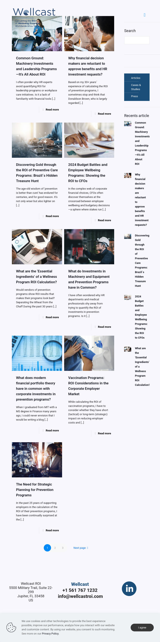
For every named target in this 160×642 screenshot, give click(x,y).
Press (134, 96)
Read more (52, 109)
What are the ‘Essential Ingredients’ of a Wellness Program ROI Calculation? (36, 276)
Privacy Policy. (50, 633)
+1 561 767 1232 (80, 590)
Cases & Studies (136, 87)
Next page (82, 547)
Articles (135, 77)
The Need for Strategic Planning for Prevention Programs (34, 489)
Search (130, 31)
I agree (142, 627)
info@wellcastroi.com (80, 596)
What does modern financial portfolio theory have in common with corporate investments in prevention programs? (36, 388)
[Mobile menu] (144, 15)
